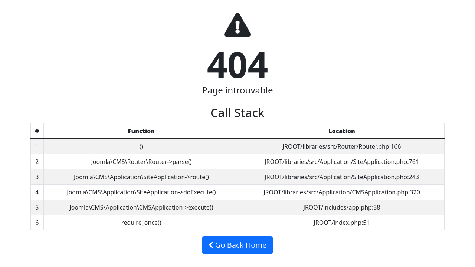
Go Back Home (238, 245)
